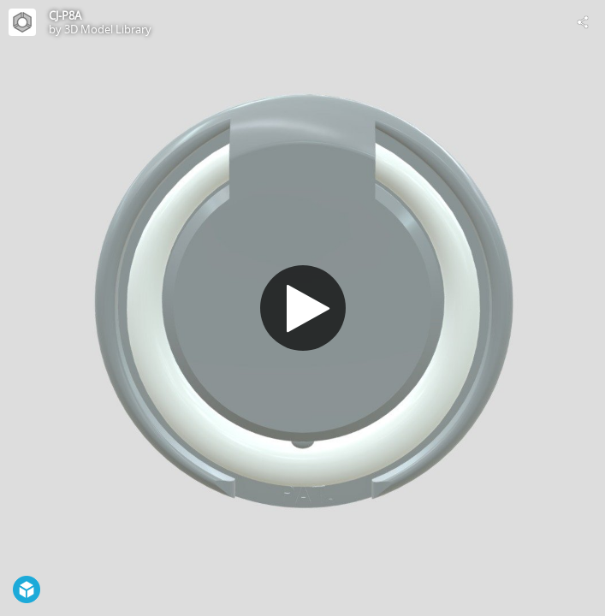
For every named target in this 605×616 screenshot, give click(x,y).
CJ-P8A (65, 15)
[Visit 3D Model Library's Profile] (22, 22)
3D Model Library (107, 29)
